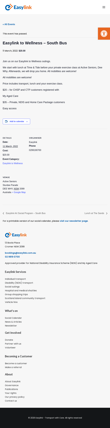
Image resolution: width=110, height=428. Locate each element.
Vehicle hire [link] (11, 302)
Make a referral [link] (13, 367)
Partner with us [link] (13, 343)
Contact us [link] (11, 400)
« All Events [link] (9, 24)
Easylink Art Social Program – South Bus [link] (25, 213)
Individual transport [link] (15, 279)
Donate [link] (9, 339)
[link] (104, 34)
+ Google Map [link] (19, 192)
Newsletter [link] (11, 325)
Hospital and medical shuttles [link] (21, 290)
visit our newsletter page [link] (73, 221)
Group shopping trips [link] (16, 294)
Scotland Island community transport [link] (25, 298)
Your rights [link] (10, 393)
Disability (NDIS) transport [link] (19, 282)
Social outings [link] (12, 286)
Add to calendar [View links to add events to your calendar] (17, 121)
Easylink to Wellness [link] (13, 163)
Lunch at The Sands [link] (95, 213)
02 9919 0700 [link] (12, 256)
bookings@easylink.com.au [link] (20, 253)
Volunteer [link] (10, 347)
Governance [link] (11, 385)
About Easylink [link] (13, 381)
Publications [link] (11, 389)
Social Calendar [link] (13, 318)
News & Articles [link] (13, 321)
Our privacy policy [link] (15, 397)
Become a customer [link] (16, 363)
